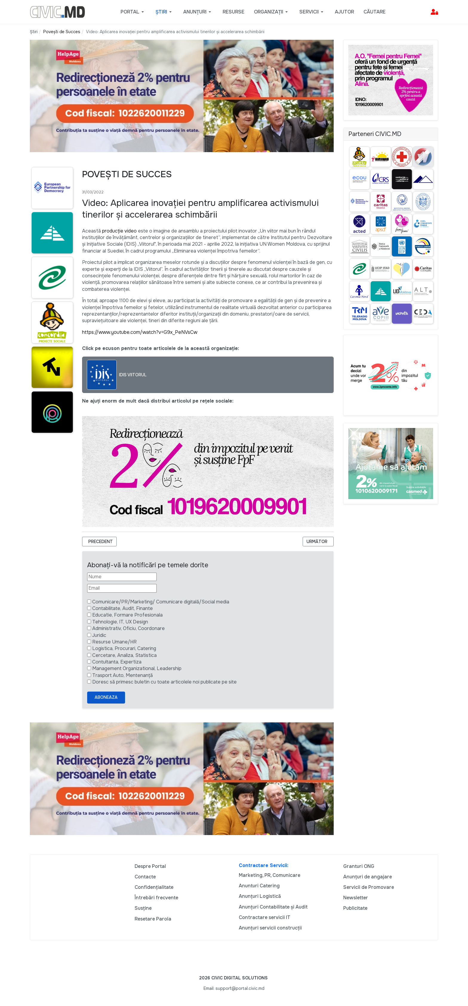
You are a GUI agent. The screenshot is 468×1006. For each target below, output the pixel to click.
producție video (119, 231)
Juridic (99, 635)
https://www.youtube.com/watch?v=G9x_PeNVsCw (139, 332)
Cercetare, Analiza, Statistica (124, 655)
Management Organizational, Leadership (136, 668)
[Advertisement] (51, 553)
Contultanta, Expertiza (116, 662)
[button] (133, 12)
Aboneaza (106, 697)
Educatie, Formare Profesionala (127, 615)
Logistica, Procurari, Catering (124, 648)
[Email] (122, 588)
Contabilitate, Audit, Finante (122, 608)
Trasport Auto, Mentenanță (122, 675)
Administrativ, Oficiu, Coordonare (128, 628)
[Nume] (122, 577)
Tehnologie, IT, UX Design (120, 622)
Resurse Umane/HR (114, 642)
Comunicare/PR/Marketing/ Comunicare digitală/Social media (160, 602)
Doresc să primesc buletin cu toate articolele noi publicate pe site (164, 682)
